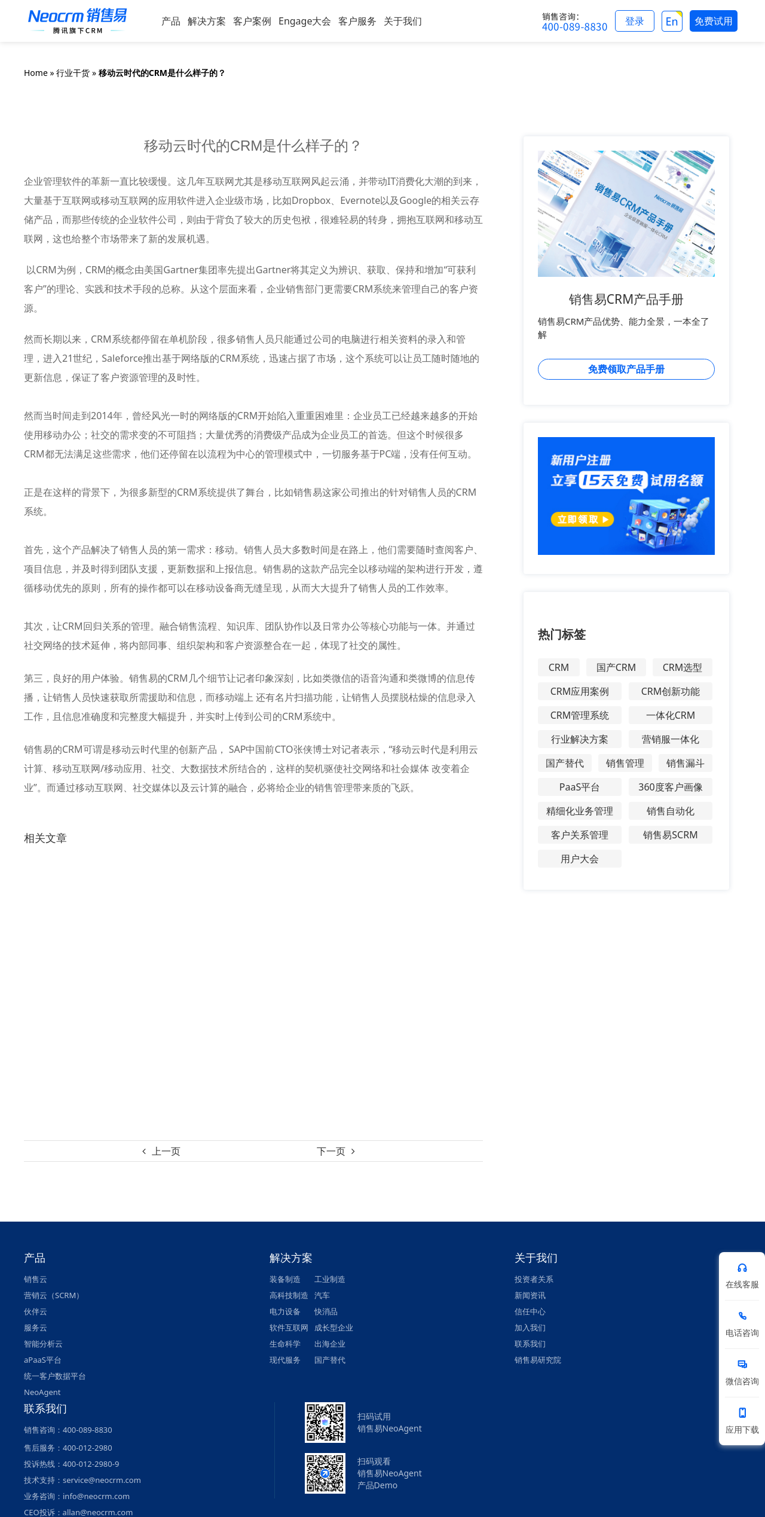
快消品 (326, 1311)
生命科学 (285, 1343)
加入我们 (530, 1327)
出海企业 (329, 1343)
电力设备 (285, 1311)
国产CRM (616, 667)
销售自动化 (670, 810)
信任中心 (530, 1311)
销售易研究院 (538, 1359)
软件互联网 (289, 1327)
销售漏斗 (685, 763)
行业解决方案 (579, 739)
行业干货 (73, 72)
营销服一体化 (670, 739)
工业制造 (329, 1279)
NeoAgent (42, 1392)
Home (36, 72)
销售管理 (625, 763)
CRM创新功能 (670, 691)
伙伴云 (35, 1311)
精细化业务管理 (579, 810)
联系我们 (530, 1343)
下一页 (331, 1151)
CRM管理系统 (580, 715)
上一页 (166, 1151)
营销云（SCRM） (54, 1295)
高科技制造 (289, 1295)
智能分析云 (43, 1343)
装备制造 (285, 1279)
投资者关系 (534, 1279)
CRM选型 (683, 667)
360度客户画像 (670, 786)
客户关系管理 (579, 834)
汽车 (322, 1295)
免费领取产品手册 (626, 369)
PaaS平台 (579, 786)
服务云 (35, 1327)
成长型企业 (333, 1327)
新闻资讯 (530, 1295)
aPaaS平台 (43, 1359)
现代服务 (285, 1359)
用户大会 (580, 858)
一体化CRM (671, 715)
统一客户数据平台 (55, 1376)
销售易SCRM (670, 834)
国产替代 (565, 763)
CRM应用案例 (580, 691)
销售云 (35, 1279)
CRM (559, 667)
